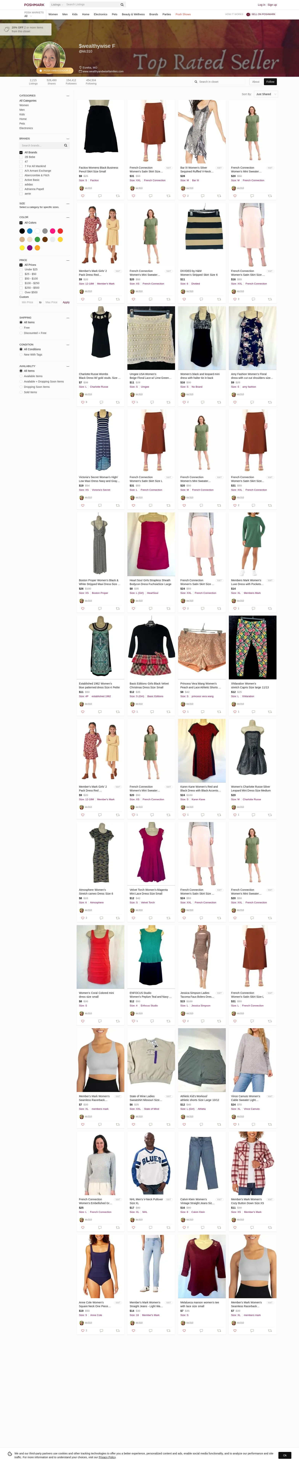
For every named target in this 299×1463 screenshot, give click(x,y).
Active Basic (29, 180)
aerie (25, 193)
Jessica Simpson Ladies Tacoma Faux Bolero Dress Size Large (196, 995)
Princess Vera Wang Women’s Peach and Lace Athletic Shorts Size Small (199, 685)
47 (23, 161)
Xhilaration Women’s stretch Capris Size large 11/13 (250, 685)
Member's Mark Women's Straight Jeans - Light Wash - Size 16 (146, 1304)
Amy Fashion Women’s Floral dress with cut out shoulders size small (251, 376)
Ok (285, 1455)
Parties (166, 14)
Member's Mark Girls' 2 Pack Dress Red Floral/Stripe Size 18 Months (96, 273)
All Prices (27, 265)
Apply (66, 302)
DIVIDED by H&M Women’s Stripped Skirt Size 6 (199, 272)
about (255, 81)
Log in (261, 4)
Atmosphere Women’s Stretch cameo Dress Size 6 (96, 891)
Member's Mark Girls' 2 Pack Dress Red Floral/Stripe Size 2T (93, 788)
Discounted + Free (32, 333)
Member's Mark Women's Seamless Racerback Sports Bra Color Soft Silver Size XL (95, 1098)
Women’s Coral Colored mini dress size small (97, 994)
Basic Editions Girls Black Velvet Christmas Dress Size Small (149, 685)
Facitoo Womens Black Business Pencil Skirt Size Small (99, 169)
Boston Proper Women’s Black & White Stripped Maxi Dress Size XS (98, 582)
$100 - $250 (29, 283)
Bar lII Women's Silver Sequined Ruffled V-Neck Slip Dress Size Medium (195, 169)
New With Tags (30, 354)
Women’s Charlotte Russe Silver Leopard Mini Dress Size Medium (251, 788)
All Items (27, 322)
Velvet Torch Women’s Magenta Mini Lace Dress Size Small (149, 891)
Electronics (100, 14)
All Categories (27, 100)
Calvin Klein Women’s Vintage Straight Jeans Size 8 (197, 1201)
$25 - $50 (27, 274)
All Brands (28, 152)
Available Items (31, 376)
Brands (153, 14)
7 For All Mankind (32, 166)
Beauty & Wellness (133, 14)
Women (53, 14)
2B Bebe (27, 157)
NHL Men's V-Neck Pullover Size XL (146, 1201)
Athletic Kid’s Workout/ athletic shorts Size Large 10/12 (199, 1098)
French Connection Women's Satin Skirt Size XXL (145, 169)
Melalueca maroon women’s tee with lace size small (200, 1304)
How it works (234, 14)
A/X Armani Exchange (35, 170)
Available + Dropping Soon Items (41, 381)
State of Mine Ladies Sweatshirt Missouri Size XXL (144, 1098)
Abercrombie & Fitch (34, 175)
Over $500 (28, 292)
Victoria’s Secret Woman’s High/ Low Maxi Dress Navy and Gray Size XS (98, 479)
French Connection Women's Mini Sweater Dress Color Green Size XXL (245, 892)
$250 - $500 (29, 287)
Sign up (272, 4)
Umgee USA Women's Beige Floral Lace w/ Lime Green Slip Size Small (150, 376)
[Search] (92, 4)
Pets (114, 14)
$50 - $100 (28, 278)
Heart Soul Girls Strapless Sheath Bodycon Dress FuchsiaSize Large (150, 582)
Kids (75, 14)
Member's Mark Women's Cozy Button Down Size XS (247, 1201)
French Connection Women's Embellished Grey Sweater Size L (95, 1201)
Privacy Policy (107, 1457)
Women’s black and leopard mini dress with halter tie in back (200, 376)
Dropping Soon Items (34, 386)
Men (65, 14)
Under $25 (28, 269)
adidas (26, 184)
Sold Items (28, 392)
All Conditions (30, 349)
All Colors (27, 222)
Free (24, 327)
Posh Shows (183, 14)
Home (85, 14)
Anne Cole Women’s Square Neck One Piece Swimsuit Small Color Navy (95, 1304)
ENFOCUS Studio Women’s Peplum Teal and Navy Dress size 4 (149, 995)
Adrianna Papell (31, 189)
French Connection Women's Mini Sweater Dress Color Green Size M (247, 169)
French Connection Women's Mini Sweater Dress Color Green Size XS (146, 273)
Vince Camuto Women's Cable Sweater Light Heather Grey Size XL (245, 1098)
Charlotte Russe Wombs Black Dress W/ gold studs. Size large (98, 376)
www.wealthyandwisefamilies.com (103, 71)
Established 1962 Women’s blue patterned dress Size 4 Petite (99, 685)
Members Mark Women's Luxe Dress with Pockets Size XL (246, 582)
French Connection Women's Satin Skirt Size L (146, 479)
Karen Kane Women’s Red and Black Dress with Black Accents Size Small (199, 788)
